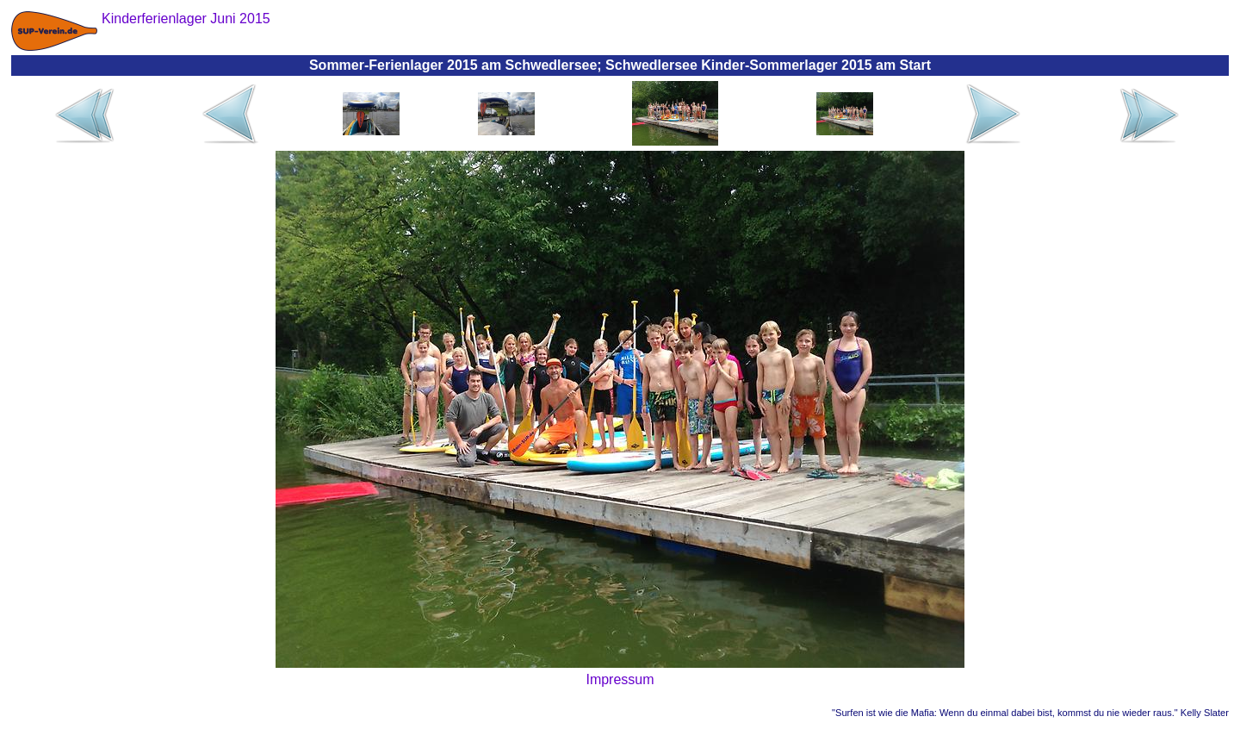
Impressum (620, 679)
